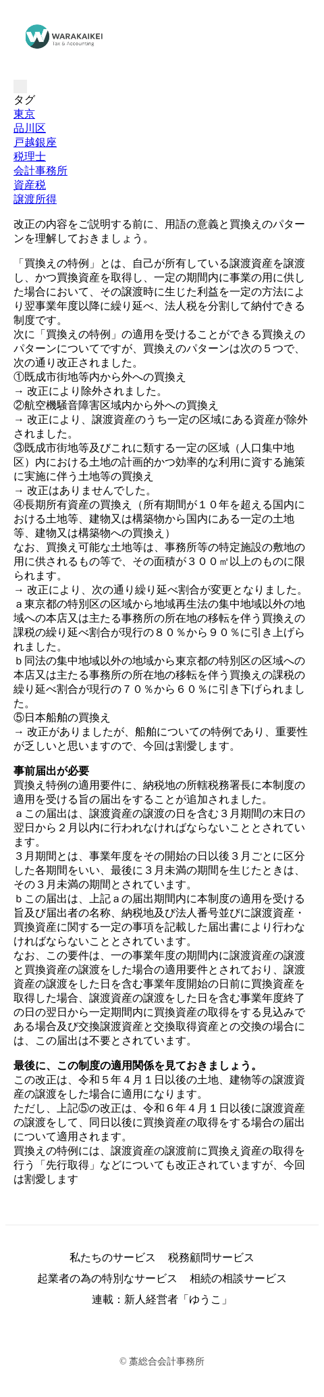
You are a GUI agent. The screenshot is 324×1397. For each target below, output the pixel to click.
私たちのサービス (113, 1257)
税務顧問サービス (211, 1257)
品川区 (30, 128)
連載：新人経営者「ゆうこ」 (162, 1299)
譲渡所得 (35, 199)
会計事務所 (41, 170)
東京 (24, 114)
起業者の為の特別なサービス (107, 1278)
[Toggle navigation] (20, 86)
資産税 (30, 185)
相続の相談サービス (238, 1278)
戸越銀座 (35, 142)
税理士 (30, 156)
